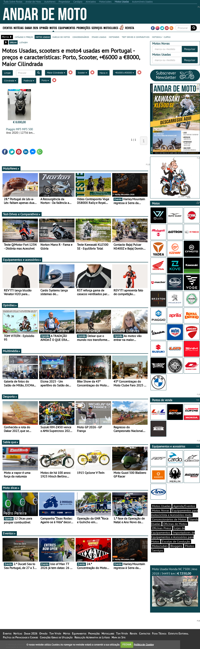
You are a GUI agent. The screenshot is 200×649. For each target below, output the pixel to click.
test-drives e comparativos (135, 37)
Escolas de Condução (176, 541)
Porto (45, 80)
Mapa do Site (118, 637)
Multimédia (11, 351)
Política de (144, 644)
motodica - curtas (161, 37)
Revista (129, 27)
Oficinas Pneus (161, 528)
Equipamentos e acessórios (22, 260)
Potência (29, 80)
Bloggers (176, 546)
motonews (114, 37)
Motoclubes (110, 27)
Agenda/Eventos (184, 506)
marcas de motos (61, 37)
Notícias (19, 27)
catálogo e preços (24, 37)
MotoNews (11, 168)
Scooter (82, 72)
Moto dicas (11, 488)
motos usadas (43, 37)
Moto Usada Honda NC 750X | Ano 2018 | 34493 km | (175, 587)
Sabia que (10, 442)
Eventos (7, 27)
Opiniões (10, 305)
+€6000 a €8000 (124, 72)
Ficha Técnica (159, 633)
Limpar (7, 72)
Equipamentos (66, 27)
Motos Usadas (161, 506)
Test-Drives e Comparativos (22, 214)
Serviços (96, 27)
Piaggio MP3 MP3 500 (19, 129)
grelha (13, 42)
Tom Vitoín (55, 633)
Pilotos (189, 546)
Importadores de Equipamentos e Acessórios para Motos (173, 537)
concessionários (81, 37)
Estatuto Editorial (178, 633)
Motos (53, 27)
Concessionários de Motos (169, 519)
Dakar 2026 (31, 27)
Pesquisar (189, 49)
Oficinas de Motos (175, 524)
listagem (23, 42)
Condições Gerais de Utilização (56, 637)
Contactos (144, 633)
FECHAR (126, 644)
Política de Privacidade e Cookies (20, 637)
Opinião (43, 27)
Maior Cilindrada (56, 72)
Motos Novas (160, 510)
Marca (104, 72)
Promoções (83, 27)
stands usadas (99, 37)
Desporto (10, 396)
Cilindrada (10, 80)
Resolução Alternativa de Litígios (92, 637)
